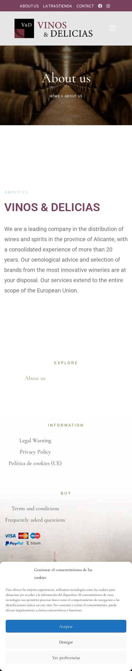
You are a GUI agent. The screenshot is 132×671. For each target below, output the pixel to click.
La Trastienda (57, 6)
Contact (85, 6)
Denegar (66, 642)
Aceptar (66, 626)
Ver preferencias (66, 657)
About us (29, 6)
